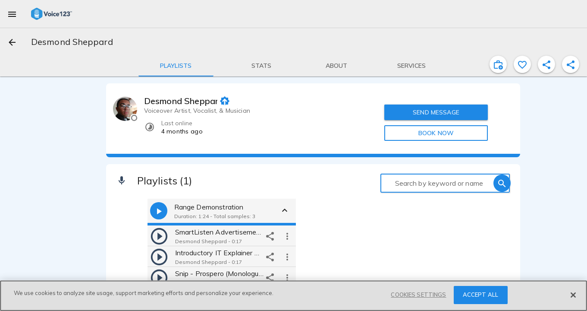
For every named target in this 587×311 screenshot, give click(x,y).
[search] (502, 183)
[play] (159, 236)
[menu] (12, 13)
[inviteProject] (498, 64)
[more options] (287, 235)
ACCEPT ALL (480, 294)
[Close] (573, 295)
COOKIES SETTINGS (418, 294)
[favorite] (522, 64)
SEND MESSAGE (436, 112)
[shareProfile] (546, 64)
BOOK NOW (436, 133)
